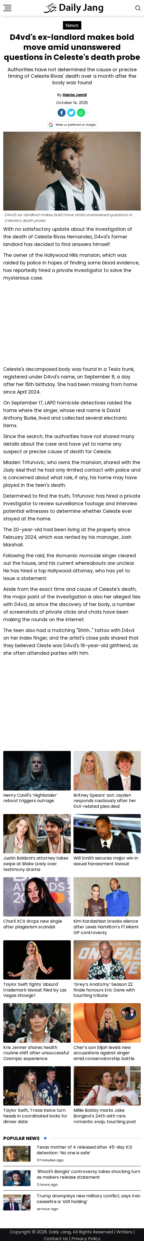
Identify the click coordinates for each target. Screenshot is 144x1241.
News (72, 25)
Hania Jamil (75, 95)
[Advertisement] (72, 323)
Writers (124, 1232)
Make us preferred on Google (72, 125)
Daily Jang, (60, 1232)
